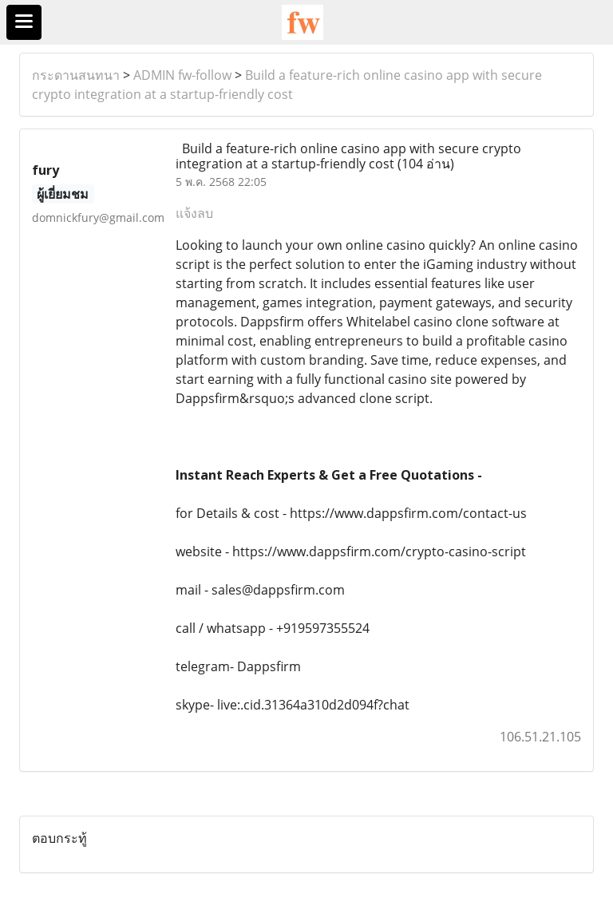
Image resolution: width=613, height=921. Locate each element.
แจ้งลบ (194, 213)
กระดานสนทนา (76, 75)
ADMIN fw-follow (182, 75)
